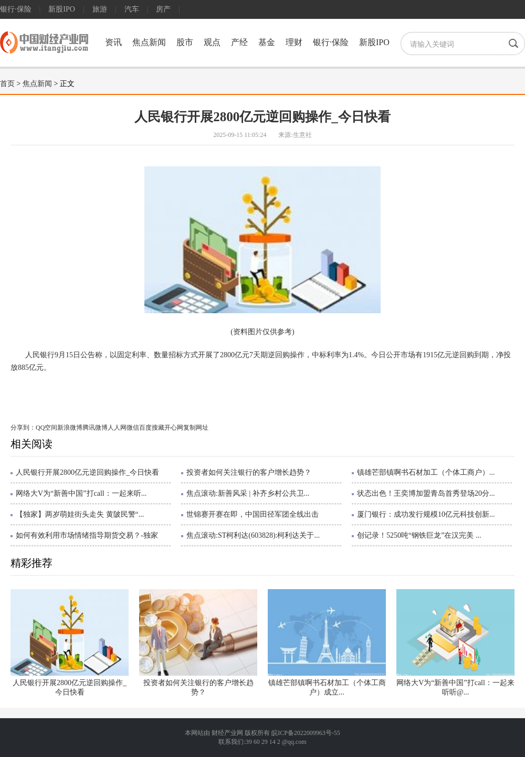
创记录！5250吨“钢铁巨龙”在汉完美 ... (419, 535)
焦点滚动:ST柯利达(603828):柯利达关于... (253, 535)
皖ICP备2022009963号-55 (305, 733)
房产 (163, 9)
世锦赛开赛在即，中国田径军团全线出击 (252, 514)
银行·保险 (16, 9)
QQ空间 (46, 427)
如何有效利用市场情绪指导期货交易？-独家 (87, 535)
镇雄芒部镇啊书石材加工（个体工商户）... (426, 472)
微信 (133, 427)
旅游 (99, 9)
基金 (266, 42)
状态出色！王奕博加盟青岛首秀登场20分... (426, 493)
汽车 (131, 9)
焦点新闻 (149, 42)
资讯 (113, 42)
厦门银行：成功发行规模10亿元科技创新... (426, 514)
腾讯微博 (95, 427)
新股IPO (61, 9)
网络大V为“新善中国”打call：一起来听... (81, 493)
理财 (294, 42)
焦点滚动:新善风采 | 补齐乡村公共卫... (247, 493)
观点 (212, 42)
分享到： (23, 427)
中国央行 (102, 391)
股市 (184, 42)
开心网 (173, 427)
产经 (239, 42)
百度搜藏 (151, 427)
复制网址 (195, 427)
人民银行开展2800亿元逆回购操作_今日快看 (87, 472)
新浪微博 (69, 427)
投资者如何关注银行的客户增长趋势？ (248, 472)
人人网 (117, 427)
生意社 (302, 134)
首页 (7, 84)
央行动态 (71, 391)
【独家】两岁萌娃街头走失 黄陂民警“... (80, 514)
